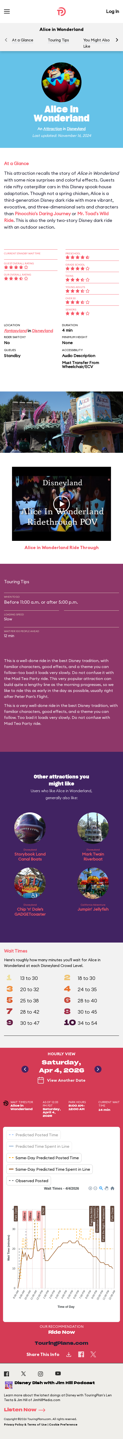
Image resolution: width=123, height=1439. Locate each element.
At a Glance (22, 40)
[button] (117, 40)
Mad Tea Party (18, 723)
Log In (112, 11)
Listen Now (26, 1410)
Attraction (52, 128)
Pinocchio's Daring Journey (43, 213)
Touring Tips (58, 40)
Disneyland (76, 128)
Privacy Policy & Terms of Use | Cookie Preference (41, 1424)
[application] (61, 1250)
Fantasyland (15, 330)
